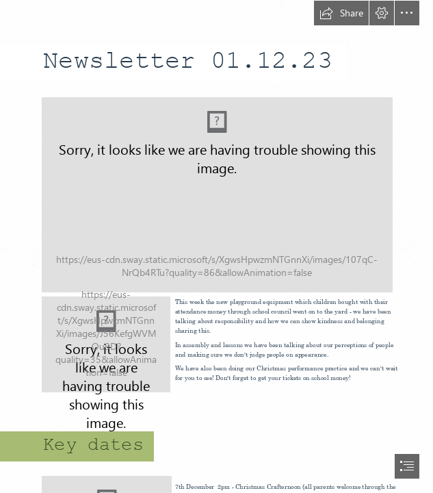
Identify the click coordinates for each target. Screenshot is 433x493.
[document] (216, 246)
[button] (341, 13)
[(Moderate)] (216, 194)
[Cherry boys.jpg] (106, 344)
